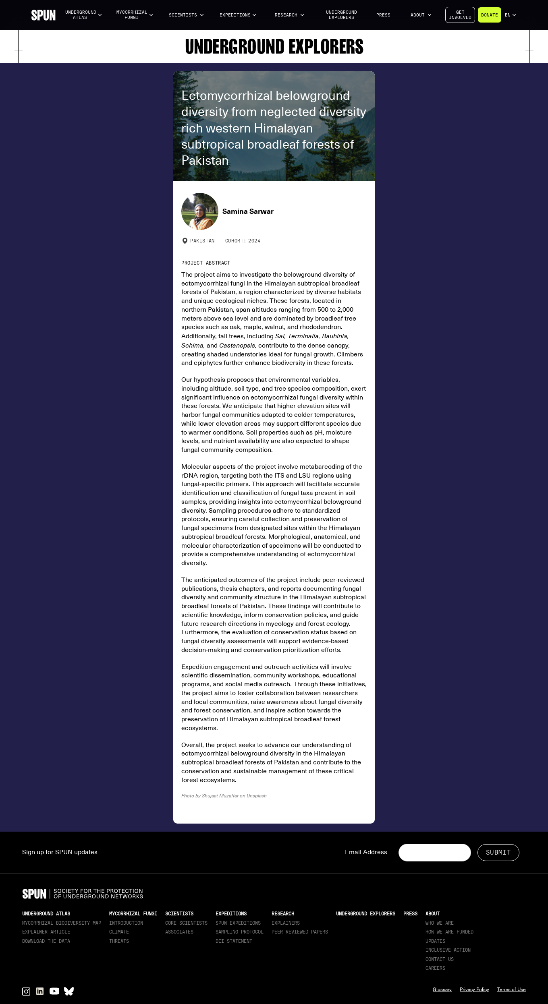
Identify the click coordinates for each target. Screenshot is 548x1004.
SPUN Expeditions (238, 923)
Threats (119, 941)
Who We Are (440, 923)
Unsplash (257, 796)
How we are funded (449, 932)
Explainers (286, 923)
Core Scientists (186, 923)
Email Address (366, 852)
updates (435, 941)
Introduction (126, 923)
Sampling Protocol (240, 932)
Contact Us (440, 959)
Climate (119, 932)
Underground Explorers (341, 15)
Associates (179, 932)
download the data (46, 941)
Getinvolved (460, 15)
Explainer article (46, 932)
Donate (489, 15)
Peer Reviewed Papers (300, 932)
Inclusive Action (448, 950)
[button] (84, 15)
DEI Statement (234, 941)
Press (383, 15)
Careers (435, 968)
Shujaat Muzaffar (220, 796)
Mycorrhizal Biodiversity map (61, 923)
